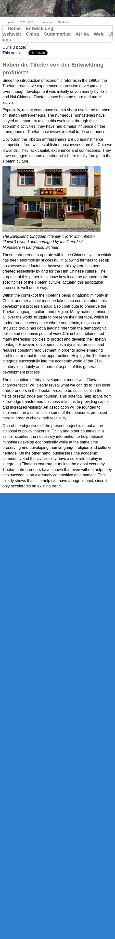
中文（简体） (28, 22)
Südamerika (57, 34)
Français (47, 22)
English (9, 22)
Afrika (82, 34)
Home (14, 28)
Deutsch (63, 22)
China (32, 34)
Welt (98, 34)
